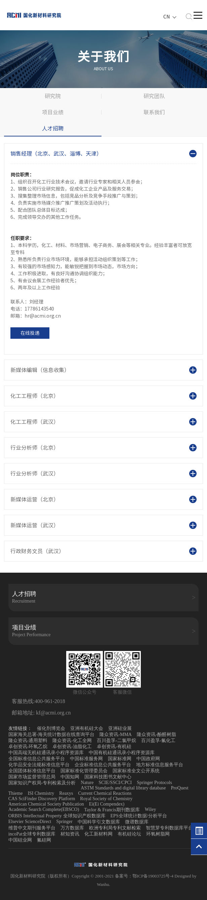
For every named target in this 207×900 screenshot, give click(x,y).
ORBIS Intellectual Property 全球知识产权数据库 (57, 815)
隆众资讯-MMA (115, 734)
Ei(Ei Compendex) (106, 804)
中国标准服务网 (86, 758)
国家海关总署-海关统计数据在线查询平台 (51, 734)
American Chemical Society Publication (46, 804)
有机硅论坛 (129, 833)
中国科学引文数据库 (99, 821)
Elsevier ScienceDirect (29, 821)
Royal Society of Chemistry (106, 798)
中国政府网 (148, 758)
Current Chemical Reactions (105, 793)
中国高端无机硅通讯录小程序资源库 (46, 752)
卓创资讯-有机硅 (114, 746)
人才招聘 (53, 128)
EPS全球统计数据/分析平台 (139, 815)
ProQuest (179, 787)
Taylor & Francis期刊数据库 (111, 809)
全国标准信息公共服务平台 (36, 758)
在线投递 (29, 333)
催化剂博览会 (51, 728)
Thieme (15, 793)
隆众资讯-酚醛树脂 (156, 734)
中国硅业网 (20, 840)
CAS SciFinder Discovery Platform (41, 798)
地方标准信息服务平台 (159, 764)
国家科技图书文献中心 (107, 776)
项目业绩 (53, 112)
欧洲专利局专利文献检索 (115, 827)
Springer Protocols (154, 782)
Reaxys (66, 793)
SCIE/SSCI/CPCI (115, 782)
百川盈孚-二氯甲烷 (116, 740)
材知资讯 (69, 833)
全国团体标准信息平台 (31, 770)
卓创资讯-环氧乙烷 (28, 746)
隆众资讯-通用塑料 (28, 740)
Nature (87, 782)
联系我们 (154, 112)
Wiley (150, 809)
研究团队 (154, 96)
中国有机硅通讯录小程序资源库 (122, 752)
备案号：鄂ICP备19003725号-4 (144, 875)
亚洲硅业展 (120, 728)
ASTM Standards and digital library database (123, 787)
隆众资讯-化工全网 (72, 740)
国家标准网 (119, 758)
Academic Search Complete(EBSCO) (43, 809)
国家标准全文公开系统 (136, 770)
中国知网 (69, 776)
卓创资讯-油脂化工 (72, 746)
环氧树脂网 (158, 833)
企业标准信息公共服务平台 (103, 764)
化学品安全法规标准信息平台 (39, 764)
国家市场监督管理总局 (31, 776)
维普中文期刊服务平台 (31, 827)
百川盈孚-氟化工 (158, 740)
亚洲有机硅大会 (86, 728)
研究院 (53, 96)
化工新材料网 (98, 833)
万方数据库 (72, 827)
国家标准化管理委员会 (84, 770)
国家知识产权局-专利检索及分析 (42, 782)
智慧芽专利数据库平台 (169, 827)
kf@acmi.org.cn (53, 712)
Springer (64, 821)
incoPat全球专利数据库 (31, 833)
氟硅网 (44, 840)
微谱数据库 (137, 821)
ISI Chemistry (41, 793)
